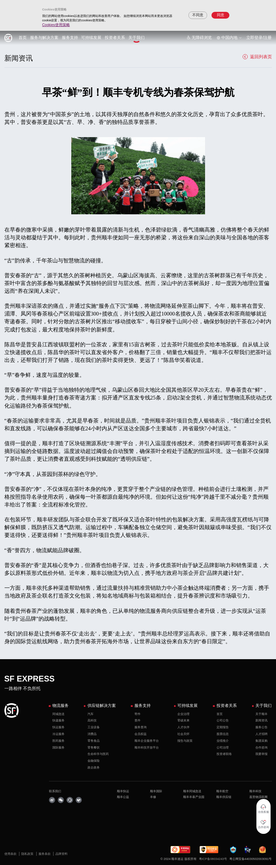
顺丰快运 (123, 791)
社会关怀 (183, 734)
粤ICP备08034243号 (213, 859)
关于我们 (136, 37)
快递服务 (58, 720)
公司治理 (223, 747)
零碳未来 (183, 720)
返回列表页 (257, 56)
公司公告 (223, 720)
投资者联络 (224, 754)
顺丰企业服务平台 (146, 740)
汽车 (90, 714)
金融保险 (93, 760)
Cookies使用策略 (56, 25)
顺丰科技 (255, 791)
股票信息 (223, 734)
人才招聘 (261, 734)
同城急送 (58, 714)
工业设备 (93, 727)
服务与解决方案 (44, 37)
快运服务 (58, 727)
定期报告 (223, 727)
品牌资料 (61, 854)
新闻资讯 (261, 720)
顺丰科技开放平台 (146, 747)
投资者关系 (115, 37)
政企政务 (93, 767)
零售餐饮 (93, 747)
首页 (23, 37)
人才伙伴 (183, 727)
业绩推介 (223, 740)
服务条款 (45, 854)
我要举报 (261, 754)
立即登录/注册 (259, 37)
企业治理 (183, 714)
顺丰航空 (222, 791)
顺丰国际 (156, 791)
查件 (137, 720)
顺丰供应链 (223, 797)
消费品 (92, 734)
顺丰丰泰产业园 (193, 797)
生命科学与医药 (98, 754)
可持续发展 (91, 37)
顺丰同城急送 (192, 791)
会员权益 (140, 734)
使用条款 (11, 854)
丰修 (153, 797)
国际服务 (58, 747)
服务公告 (261, 727)
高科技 (92, 720)
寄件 (137, 714)
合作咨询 (261, 747)
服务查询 (140, 727)
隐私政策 (27, 854)
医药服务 (58, 740)
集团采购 (261, 740)
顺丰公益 (123, 797)
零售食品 (93, 740)
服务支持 (70, 37)
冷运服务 (58, 734)
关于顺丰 (261, 714)
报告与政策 (185, 740)
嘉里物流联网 (258, 797)
